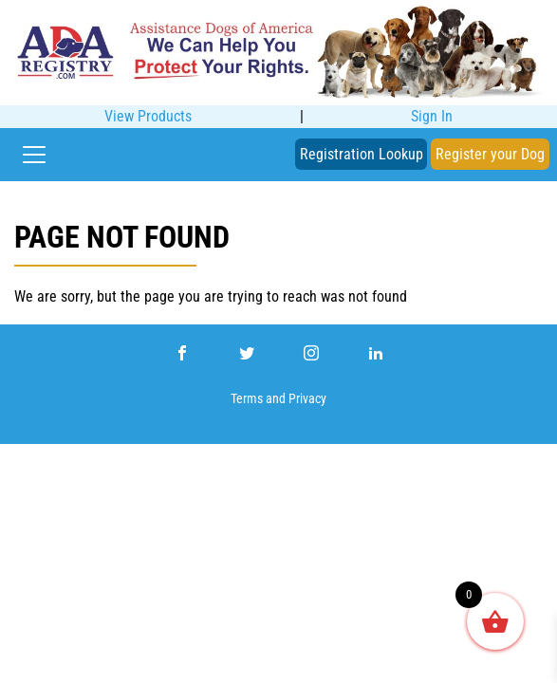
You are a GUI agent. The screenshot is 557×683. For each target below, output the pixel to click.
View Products (148, 116)
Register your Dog (490, 154)
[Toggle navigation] (34, 155)
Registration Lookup (361, 154)
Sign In (432, 116)
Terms (247, 399)
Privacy (307, 399)
